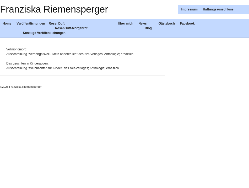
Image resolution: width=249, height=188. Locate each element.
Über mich (125, 23)
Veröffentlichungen (31, 23)
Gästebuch (167, 23)
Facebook (187, 23)
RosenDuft (57, 23)
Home (7, 23)
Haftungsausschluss (218, 9)
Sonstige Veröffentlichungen (44, 33)
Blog (148, 28)
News (142, 23)
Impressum (189, 9)
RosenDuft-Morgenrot (71, 28)
